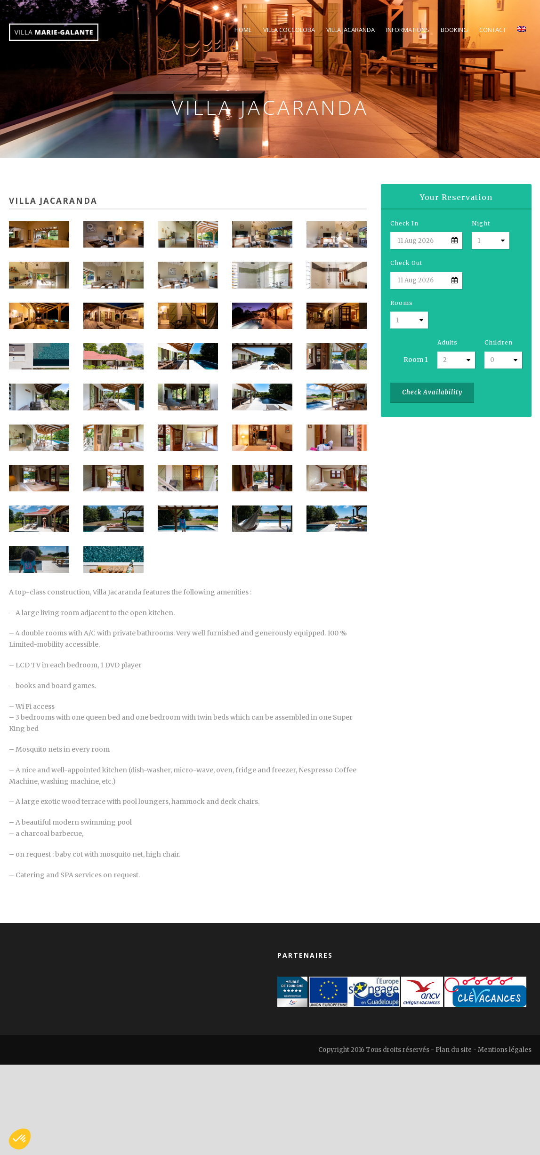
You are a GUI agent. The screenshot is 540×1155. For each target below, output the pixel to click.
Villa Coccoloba (289, 29)
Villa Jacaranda (350, 29)
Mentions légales (505, 1050)
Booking (454, 29)
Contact (492, 29)
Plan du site (453, 1050)
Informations (407, 29)
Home (243, 29)
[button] (19, 1139)
